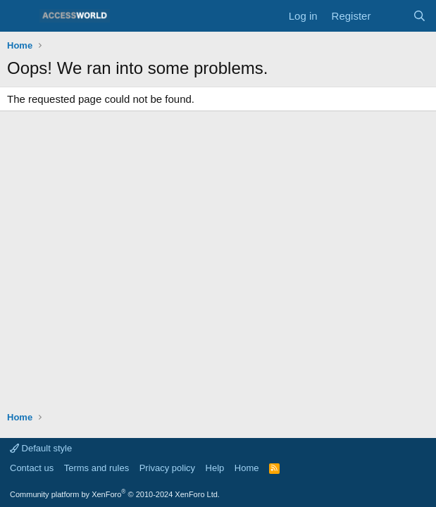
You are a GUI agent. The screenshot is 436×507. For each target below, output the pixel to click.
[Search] (419, 16)
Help (215, 468)
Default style (41, 448)
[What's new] (391, 16)
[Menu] (19, 16)
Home (247, 468)
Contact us (32, 468)
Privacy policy (167, 468)
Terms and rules (96, 468)
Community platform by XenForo (115, 494)
